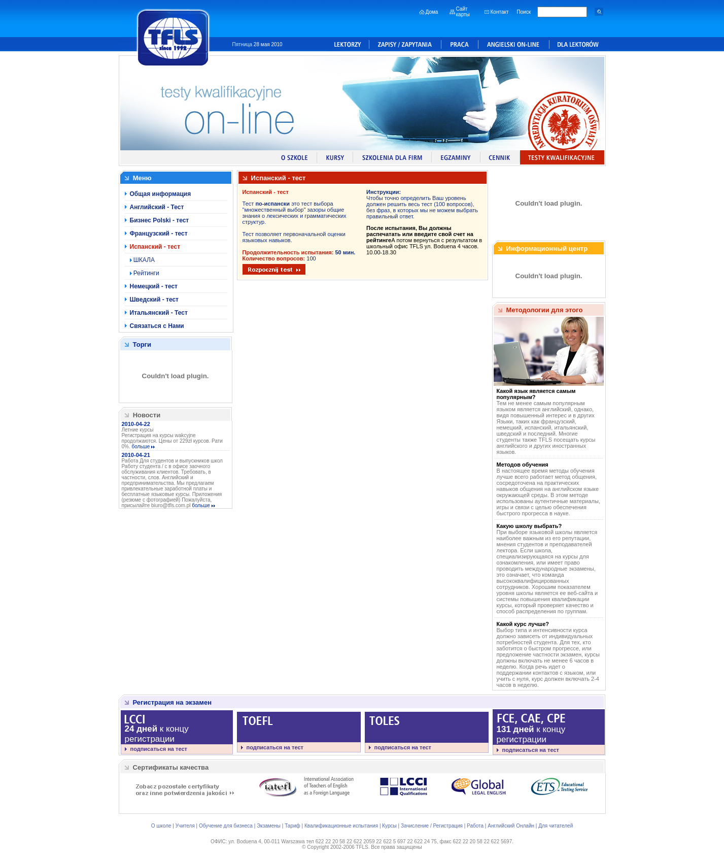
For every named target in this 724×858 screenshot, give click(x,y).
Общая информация (160, 193)
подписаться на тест (158, 749)
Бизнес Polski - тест (159, 220)
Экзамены (269, 826)
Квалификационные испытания (341, 826)
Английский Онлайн (511, 826)
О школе (161, 826)
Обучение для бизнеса (226, 826)
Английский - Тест (157, 207)
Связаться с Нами (157, 325)
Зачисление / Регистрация (432, 826)
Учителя (185, 826)
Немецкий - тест (154, 286)
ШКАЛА (143, 259)
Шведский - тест (154, 299)
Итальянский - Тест (159, 312)
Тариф (292, 826)
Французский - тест (159, 233)
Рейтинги (145, 273)
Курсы (389, 826)
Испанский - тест (155, 246)
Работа (475, 826)
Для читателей (555, 826)
